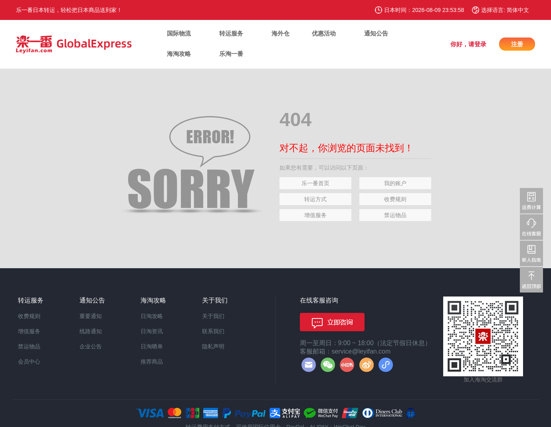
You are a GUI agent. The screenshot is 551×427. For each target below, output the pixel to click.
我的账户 (395, 183)
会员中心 (29, 361)
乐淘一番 (231, 53)
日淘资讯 (152, 331)
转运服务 (231, 33)
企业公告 (90, 346)
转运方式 (315, 199)
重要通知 (90, 316)
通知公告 (376, 33)
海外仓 (280, 33)
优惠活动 (324, 33)
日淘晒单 (152, 346)
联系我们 (213, 331)
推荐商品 (152, 361)
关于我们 (213, 316)
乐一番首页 (315, 183)
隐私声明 (213, 346)
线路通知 (90, 331)
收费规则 (395, 199)
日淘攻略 (152, 316)
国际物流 (179, 33)
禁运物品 (395, 215)
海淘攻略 (179, 53)
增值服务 (315, 215)
